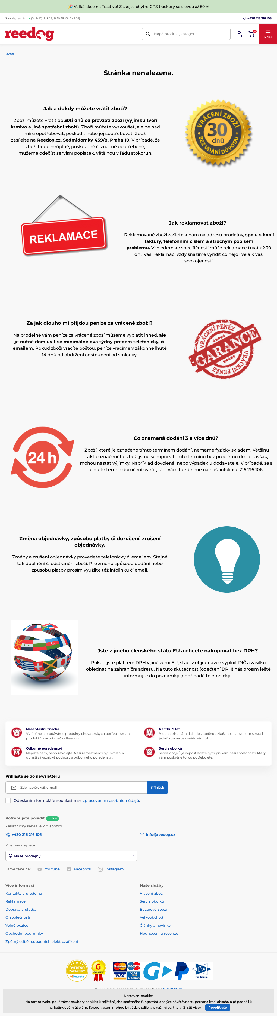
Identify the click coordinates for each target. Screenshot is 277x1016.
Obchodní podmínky (24, 933)
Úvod (9, 54)
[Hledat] (148, 34)
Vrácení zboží (152, 893)
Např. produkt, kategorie (176, 34)
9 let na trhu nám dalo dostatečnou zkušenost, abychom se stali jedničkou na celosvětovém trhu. (211, 736)
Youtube (48, 869)
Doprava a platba (20, 909)
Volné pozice (16, 925)
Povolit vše (217, 1007)
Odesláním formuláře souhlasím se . (77, 800)
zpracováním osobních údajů (111, 800)
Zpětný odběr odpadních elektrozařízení (41, 941)
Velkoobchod (151, 917)
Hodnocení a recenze (159, 933)
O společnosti (17, 917)
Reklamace (15, 901)
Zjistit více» (192, 1007)
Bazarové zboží (153, 909)
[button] (268, 34)
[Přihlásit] (157, 787)
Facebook (78, 869)
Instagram (111, 869)
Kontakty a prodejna (23, 893)
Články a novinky (155, 925)
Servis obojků (152, 901)
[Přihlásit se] (239, 34)
